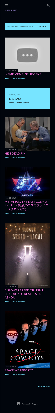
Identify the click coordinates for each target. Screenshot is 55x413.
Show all (43, 26)
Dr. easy (15, 98)
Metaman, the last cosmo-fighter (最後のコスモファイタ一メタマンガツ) (26, 205)
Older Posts (44, 386)
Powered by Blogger (27, 404)
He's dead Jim (15, 153)
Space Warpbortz (19, 370)
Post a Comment (18, 78)
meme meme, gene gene (23, 74)
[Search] (48, 5)
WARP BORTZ (11, 10)
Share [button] (7, 78)
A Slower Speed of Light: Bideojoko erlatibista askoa (24, 293)
